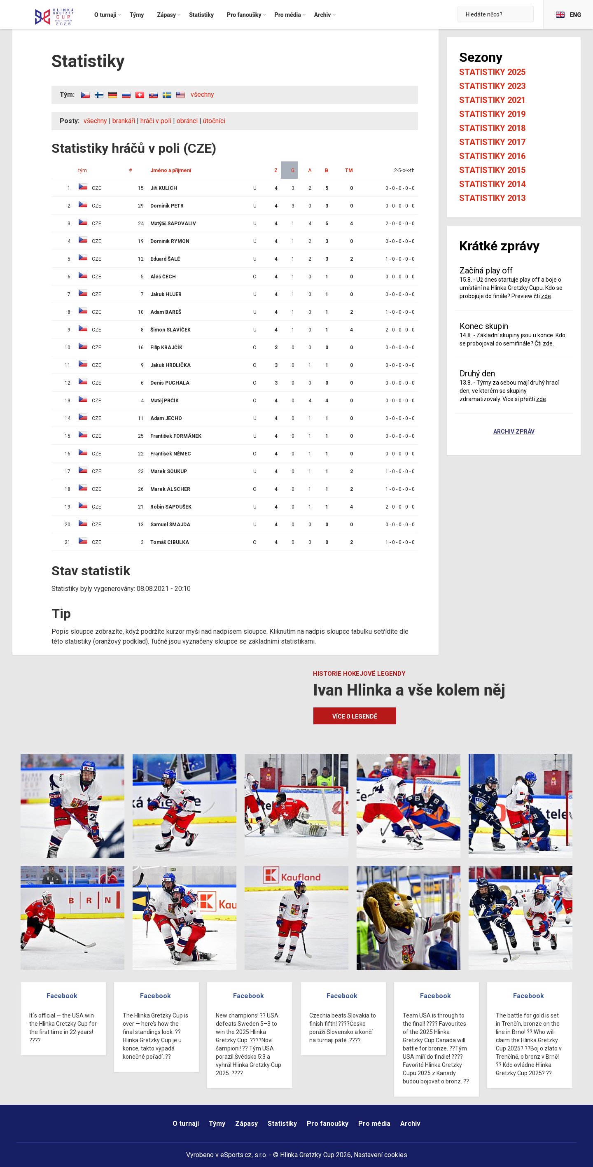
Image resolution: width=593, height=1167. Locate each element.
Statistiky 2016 (492, 156)
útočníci (214, 121)
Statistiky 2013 (492, 198)
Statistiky (282, 1123)
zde (546, 296)
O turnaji (186, 1123)
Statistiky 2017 (492, 142)
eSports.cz (236, 1155)
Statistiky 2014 (492, 184)
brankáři (123, 121)
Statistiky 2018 (492, 128)
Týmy (217, 1123)
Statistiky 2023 (492, 86)
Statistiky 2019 (492, 114)
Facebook (62, 996)
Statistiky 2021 (492, 100)
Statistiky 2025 (492, 72)
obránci (187, 121)
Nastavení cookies (380, 1155)
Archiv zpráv (514, 432)
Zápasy (246, 1123)
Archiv (410, 1123)
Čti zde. (544, 343)
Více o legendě (354, 716)
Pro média (374, 1123)
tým (82, 170)
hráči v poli (155, 121)
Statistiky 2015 (492, 170)
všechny (202, 94)
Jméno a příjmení (170, 170)
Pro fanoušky (327, 1123)
